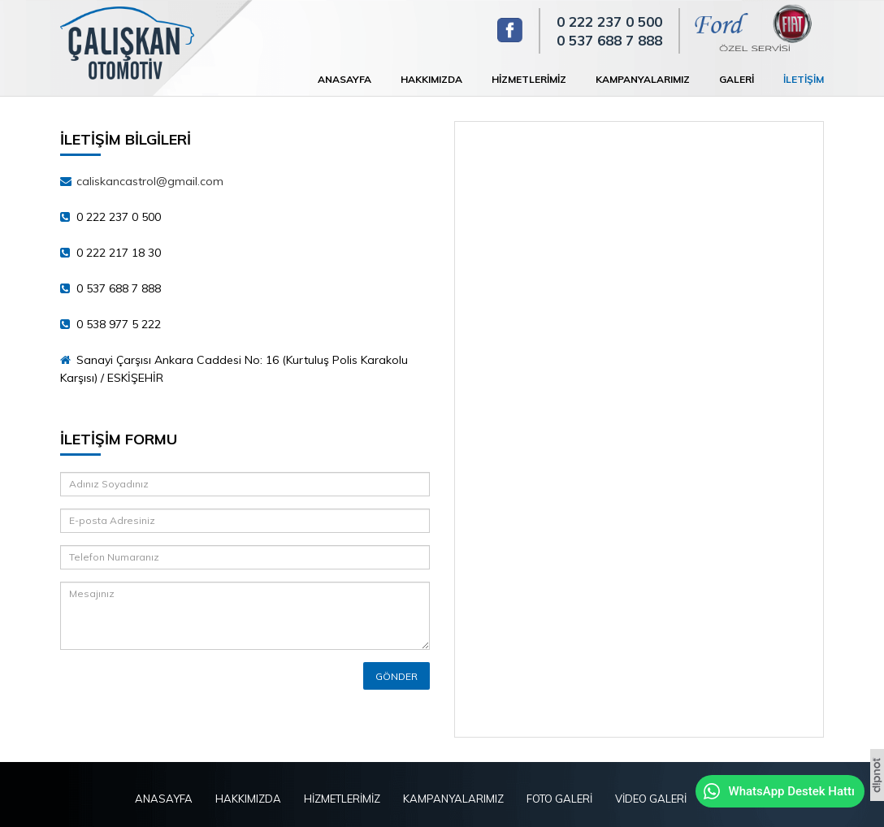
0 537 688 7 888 (609, 40)
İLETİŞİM (803, 79)
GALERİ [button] (736, 79)
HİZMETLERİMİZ (529, 79)
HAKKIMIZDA (431, 79)
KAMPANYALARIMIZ (643, 79)
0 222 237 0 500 (609, 21)
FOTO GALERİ (559, 798)
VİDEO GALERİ (651, 798)
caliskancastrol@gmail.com (149, 181)
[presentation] (155, 686)
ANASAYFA (344, 79)
